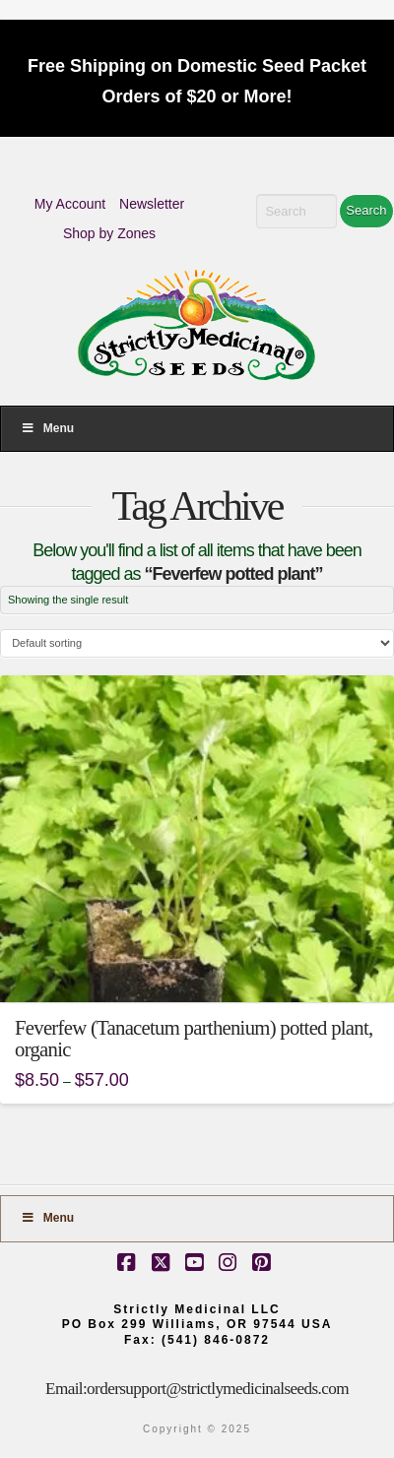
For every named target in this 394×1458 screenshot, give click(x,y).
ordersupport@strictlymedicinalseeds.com (218, 1388)
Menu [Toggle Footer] (47, 1218)
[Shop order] (197, 643)
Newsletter (151, 204)
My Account (69, 204)
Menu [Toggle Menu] (47, 428)
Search (366, 210)
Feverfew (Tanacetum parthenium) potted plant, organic (193, 1038)
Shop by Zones (109, 233)
